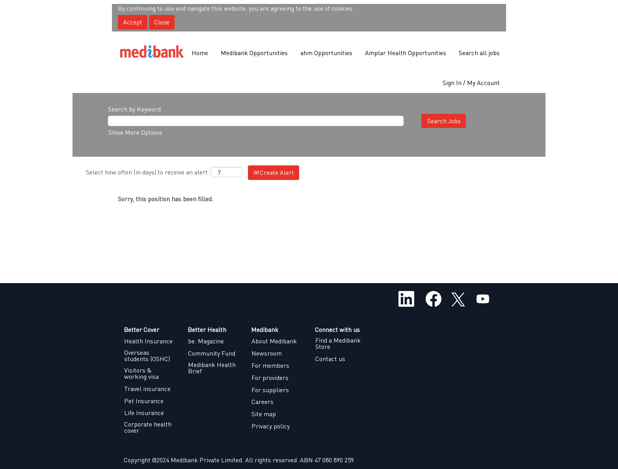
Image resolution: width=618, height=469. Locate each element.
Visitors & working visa (141, 373)
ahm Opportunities (326, 52)
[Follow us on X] (458, 300)
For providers (270, 377)
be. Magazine (206, 341)
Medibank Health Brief (212, 367)
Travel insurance (147, 388)
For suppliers (270, 389)
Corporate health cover (147, 427)
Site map (263, 413)
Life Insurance (144, 412)
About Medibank (274, 341)
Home (200, 52)
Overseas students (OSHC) (147, 355)
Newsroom (266, 353)
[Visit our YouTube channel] (483, 299)
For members (270, 365)
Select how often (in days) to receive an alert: (147, 172)
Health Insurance (148, 341)
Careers (262, 401)
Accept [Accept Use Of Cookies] (132, 22)
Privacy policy (270, 426)
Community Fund (211, 353)
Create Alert (273, 172)
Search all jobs (479, 52)
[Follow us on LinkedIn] (406, 299)
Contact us (330, 358)
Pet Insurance (144, 400)
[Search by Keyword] (256, 121)
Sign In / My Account (471, 82)
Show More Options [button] (135, 132)
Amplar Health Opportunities (405, 52)
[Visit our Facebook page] (433, 299)
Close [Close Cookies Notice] (161, 22)
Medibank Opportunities (254, 52)
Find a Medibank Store (338, 343)
